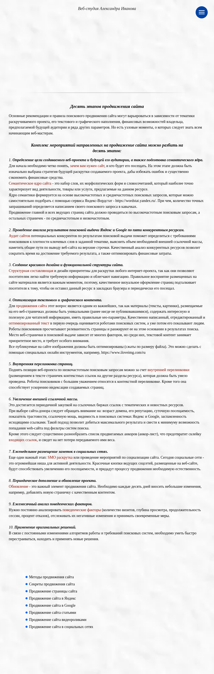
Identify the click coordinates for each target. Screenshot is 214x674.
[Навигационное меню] (202, 12)
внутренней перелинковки (168, 370)
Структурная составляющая (31, 271)
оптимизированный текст (29, 323)
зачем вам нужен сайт (87, 166)
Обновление (18, 486)
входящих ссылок (23, 440)
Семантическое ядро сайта (30, 183)
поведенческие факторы (81, 510)
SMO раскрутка (60, 457)
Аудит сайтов (19, 236)
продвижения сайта (31, 306)
